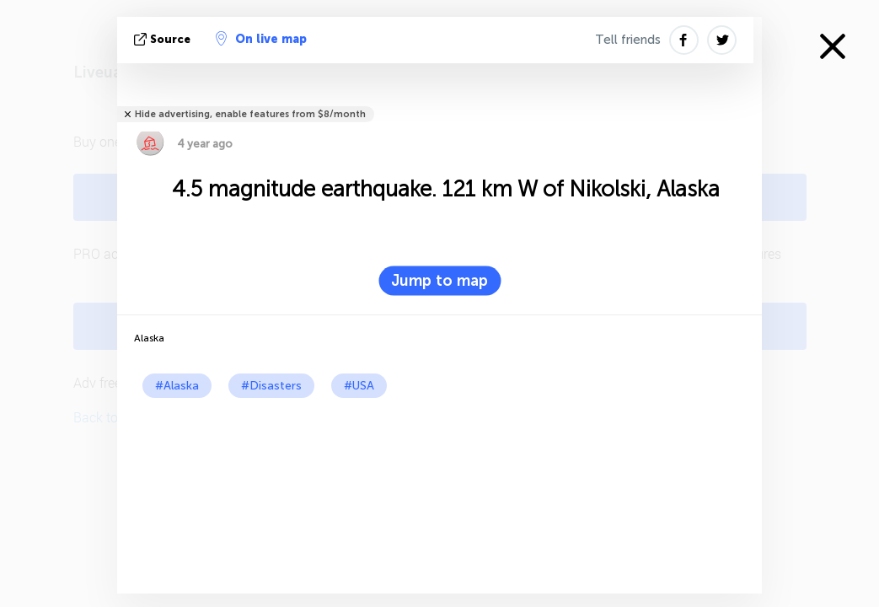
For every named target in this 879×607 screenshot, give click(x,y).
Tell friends (628, 39)
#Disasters (271, 386)
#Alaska (177, 386)
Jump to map (439, 280)
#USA (359, 386)
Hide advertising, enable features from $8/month (250, 114)
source (163, 39)
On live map (261, 38)
